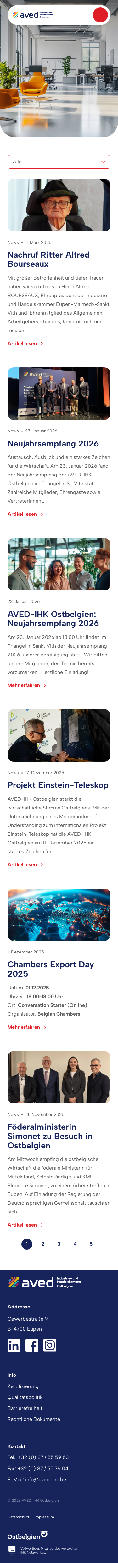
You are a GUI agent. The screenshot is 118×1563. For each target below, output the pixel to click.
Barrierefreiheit (25, 1408)
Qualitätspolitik (25, 1397)
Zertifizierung (23, 1386)
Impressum (44, 1517)
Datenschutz (19, 1517)
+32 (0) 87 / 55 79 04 (43, 1468)
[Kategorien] (59, 162)
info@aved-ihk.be (45, 1479)
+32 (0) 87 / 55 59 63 (43, 1457)
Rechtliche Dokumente (34, 1419)
